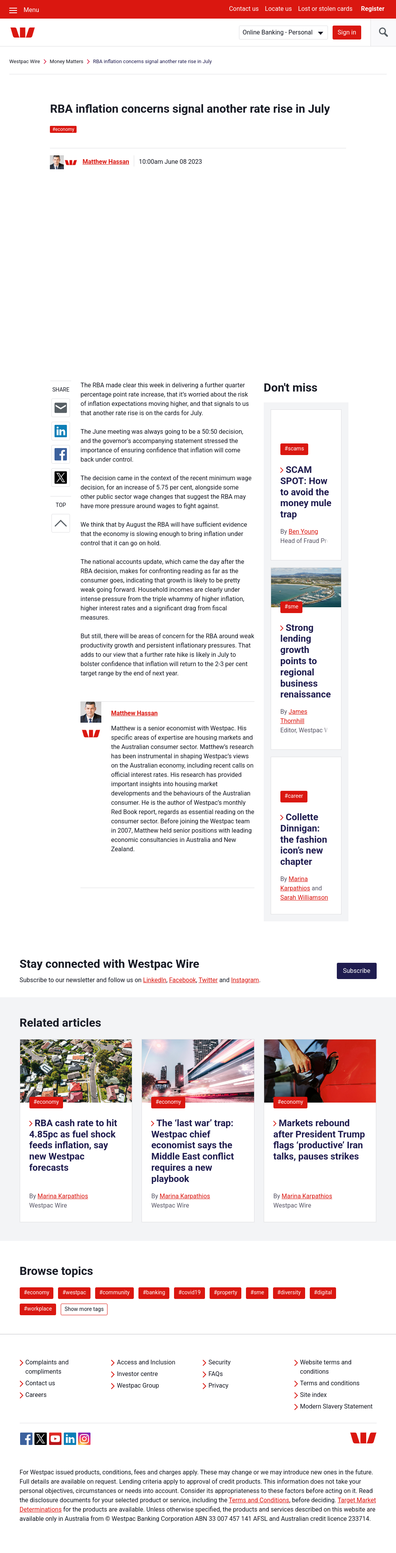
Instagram (245, 980)
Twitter (208, 980)
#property (225, 1292)
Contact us (244, 8)
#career (294, 796)
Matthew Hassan (105, 161)
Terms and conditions (330, 1383)
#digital (323, 1292)
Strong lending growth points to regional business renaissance (305, 661)
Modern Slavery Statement (336, 1406)
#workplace (38, 1309)
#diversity (289, 1292)
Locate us (278, 8)
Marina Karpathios (63, 1196)
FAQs (215, 1374)
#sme (292, 606)
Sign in (347, 32)
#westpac (74, 1292)
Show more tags (84, 1309)
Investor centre (137, 1374)
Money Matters (66, 61)
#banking (154, 1292)
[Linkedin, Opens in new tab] (70, 1439)
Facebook (182, 980)
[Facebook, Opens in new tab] (26, 1439)
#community (114, 1292)
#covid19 (189, 1292)
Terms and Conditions (259, 1500)
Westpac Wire (24, 61)
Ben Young (303, 531)
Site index (313, 1394)
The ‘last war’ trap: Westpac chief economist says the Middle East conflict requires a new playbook (192, 1151)
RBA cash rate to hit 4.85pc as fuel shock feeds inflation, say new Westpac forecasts (73, 1145)
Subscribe (356, 970)
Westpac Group (138, 1385)
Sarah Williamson (304, 897)
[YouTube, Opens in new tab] (55, 1439)
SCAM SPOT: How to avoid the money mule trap (305, 492)
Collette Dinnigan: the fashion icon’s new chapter (303, 839)
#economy (46, 1102)
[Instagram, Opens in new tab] (84, 1442)
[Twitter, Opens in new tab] (40, 1439)
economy (63, 129)
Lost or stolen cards (325, 8)
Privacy (218, 1385)
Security (219, 1362)
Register (372, 8)
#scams (294, 448)
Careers (36, 1394)
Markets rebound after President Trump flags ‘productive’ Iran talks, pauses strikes (319, 1140)
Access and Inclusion (146, 1362)
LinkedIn (154, 980)
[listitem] (76, 1130)
